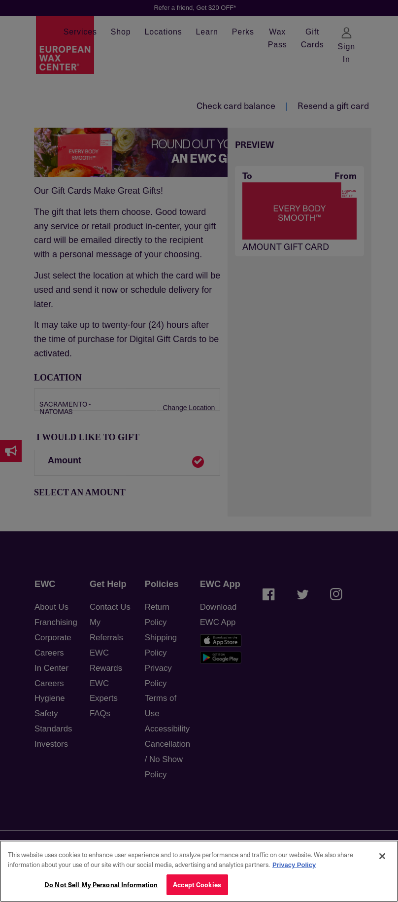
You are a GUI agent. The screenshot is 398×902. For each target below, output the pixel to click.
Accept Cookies (197, 884)
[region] (199, 871)
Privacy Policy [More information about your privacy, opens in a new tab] (294, 864)
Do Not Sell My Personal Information (101, 884)
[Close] (382, 856)
